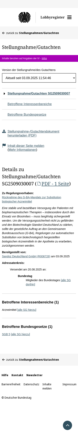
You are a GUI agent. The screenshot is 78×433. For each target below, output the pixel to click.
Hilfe (5, 375)
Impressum (69, 384)
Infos (44, 58)
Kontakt (17, 375)
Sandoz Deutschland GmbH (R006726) (26, 256)
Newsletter (34, 375)
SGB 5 (6, 334)
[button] (69, 17)
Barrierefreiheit (11, 384)
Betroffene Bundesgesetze (27, 114)
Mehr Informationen (22, 149)
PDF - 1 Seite (53, 183)
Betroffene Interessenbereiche (30, 104)
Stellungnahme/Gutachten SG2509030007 (39, 93)
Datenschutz (31, 384)
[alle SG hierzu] (26, 309)
